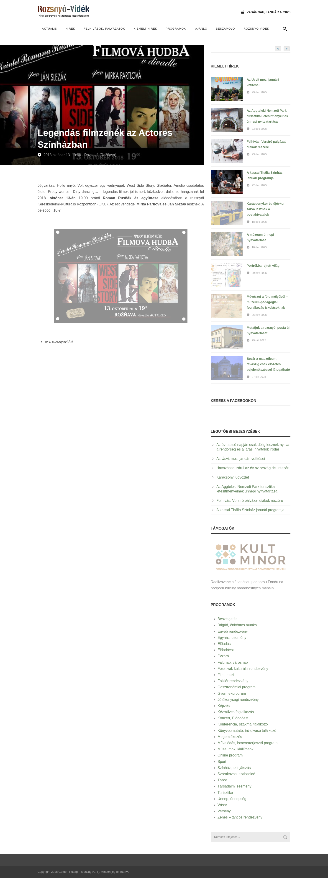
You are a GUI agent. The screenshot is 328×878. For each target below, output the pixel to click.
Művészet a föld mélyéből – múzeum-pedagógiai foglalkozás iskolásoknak (267, 302)
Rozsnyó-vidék (256, 28)
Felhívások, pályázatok (104, 28)
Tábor (222, 780)
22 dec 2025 (259, 185)
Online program (230, 755)
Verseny (224, 811)
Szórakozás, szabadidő (236, 774)
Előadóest (226, 650)
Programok (176, 28)
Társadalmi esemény (234, 786)
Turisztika (225, 793)
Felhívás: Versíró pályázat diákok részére (249, 500)
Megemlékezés (230, 737)
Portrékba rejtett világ (263, 265)
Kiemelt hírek (145, 28)
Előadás (224, 644)
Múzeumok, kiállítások (235, 749)
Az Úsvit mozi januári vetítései (240, 459)
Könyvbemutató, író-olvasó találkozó (247, 731)
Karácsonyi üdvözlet (232, 477)
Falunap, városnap (233, 662)
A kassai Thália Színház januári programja (250, 510)
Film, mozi (226, 675)
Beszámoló (225, 28)
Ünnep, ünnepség (232, 799)
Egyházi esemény (232, 638)
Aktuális (49, 28)
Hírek (70, 28)
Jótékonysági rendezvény (238, 700)
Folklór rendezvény (233, 681)
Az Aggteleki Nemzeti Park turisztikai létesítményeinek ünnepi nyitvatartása (267, 116)
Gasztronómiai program (237, 687)
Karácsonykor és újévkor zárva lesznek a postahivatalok (266, 209)
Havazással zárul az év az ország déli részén (252, 468)
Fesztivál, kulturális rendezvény (243, 669)
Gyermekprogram (232, 693)
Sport (222, 762)
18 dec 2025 (259, 221)
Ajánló (201, 28)
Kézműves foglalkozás (236, 712)
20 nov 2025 (259, 273)
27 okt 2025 (259, 376)
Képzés (224, 706)
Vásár (222, 805)
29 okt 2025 (259, 340)
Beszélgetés (227, 619)
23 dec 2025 (259, 128)
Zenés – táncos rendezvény (240, 817)
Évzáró (223, 656)
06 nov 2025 (259, 314)
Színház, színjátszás (234, 768)
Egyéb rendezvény (233, 631)
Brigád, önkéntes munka (237, 625)
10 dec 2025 (259, 247)
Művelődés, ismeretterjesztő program (247, 743)
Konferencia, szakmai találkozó (243, 724)
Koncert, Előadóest (233, 718)
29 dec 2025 (259, 92)
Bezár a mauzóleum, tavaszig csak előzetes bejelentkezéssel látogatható (268, 364)
